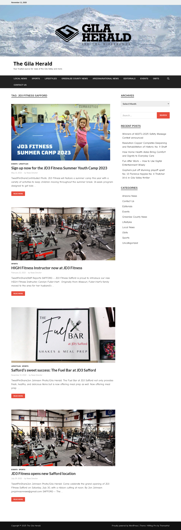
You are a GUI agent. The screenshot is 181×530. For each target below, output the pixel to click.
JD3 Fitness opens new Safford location (43, 473)
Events (144, 78)
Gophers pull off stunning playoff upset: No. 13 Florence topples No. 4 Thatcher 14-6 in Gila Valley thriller (143, 174)
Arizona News (129, 196)
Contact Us (20, 85)
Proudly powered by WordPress (125, 525)
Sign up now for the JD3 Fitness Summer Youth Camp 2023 (59, 168)
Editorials (129, 78)
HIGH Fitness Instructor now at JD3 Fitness (46, 268)
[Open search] (168, 78)
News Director (32, 173)
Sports (36, 78)
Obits (156, 78)
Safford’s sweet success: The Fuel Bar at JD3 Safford (53, 370)
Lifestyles (51, 78)
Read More (17, 193)
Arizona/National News (106, 78)
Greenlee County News (75, 78)
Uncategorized (130, 243)
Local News (20, 78)
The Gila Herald (32, 63)
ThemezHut (164, 525)
